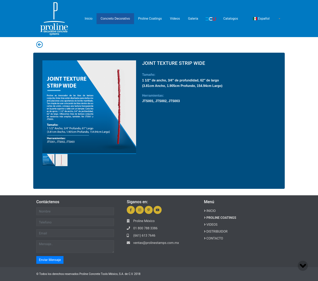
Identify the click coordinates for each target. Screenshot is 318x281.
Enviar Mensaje (50, 260)
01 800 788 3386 (145, 228)
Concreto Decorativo (115, 18)
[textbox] (266, 18)
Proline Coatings (150, 18)
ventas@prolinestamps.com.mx (156, 243)
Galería (193, 18)
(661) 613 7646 (144, 235)
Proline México (144, 221)
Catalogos (230, 18)
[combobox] (266, 18)
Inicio (88, 18)
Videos (175, 18)
